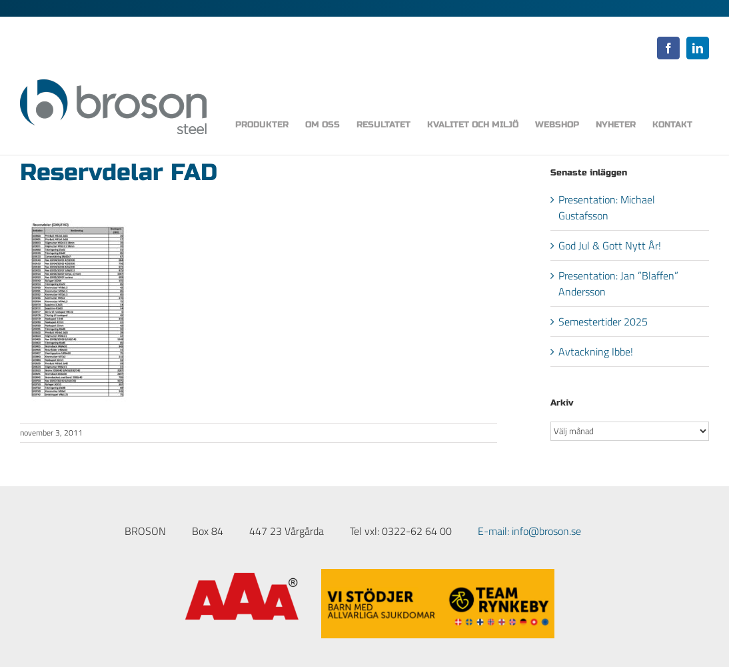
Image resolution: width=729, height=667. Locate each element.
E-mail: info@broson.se (529, 531)
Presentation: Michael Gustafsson (606, 207)
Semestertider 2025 (603, 321)
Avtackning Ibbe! (595, 352)
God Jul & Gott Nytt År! (609, 245)
